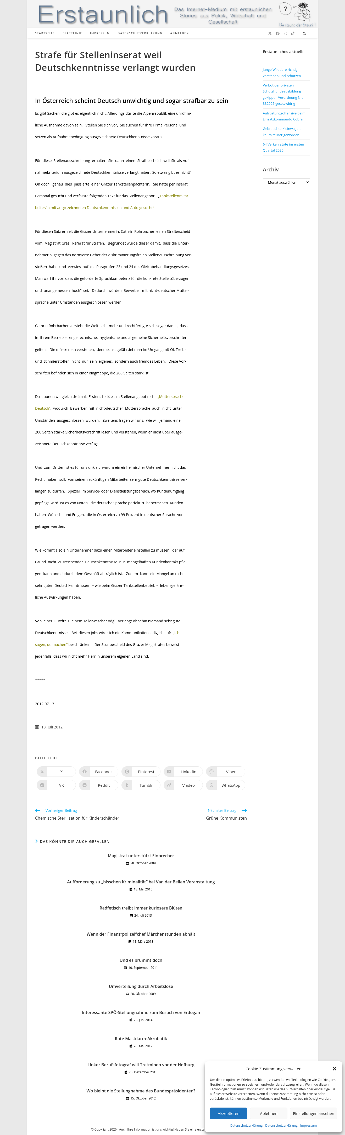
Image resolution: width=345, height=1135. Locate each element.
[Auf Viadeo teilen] (183, 785)
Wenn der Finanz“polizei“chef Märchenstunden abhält (141, 934)
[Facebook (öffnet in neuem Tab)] (278, 33)
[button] (334, 1068)
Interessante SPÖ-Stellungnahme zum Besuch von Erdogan (141, 1012)
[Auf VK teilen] (56, 785)
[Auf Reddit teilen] (98, 785)
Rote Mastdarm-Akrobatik (141, 1038)
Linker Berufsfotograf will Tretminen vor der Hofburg (140, 1065)
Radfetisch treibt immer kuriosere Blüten (140, 908)
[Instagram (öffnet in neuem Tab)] (285, 33)
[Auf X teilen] (56, 771)
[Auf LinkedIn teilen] (183, 771)
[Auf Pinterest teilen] (141, 771)
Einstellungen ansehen (313, 1113)
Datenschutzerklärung (246, 1125)
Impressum (308, 1125)
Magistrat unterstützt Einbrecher (141, 856)
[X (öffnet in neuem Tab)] (270, 33)
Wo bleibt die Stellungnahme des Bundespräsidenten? (141, 1091)
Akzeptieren (229, 1113)
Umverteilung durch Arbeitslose (141, 986)
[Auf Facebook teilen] (98, 771)
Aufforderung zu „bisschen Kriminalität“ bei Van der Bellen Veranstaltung (141, 882)
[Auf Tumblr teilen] (141, 785)
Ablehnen (268, 1113)
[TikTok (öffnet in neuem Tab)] (292, 33)
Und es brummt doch (141, 960)
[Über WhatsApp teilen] (225, 785)
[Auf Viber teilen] (225, 771)
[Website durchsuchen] (304, 34)
